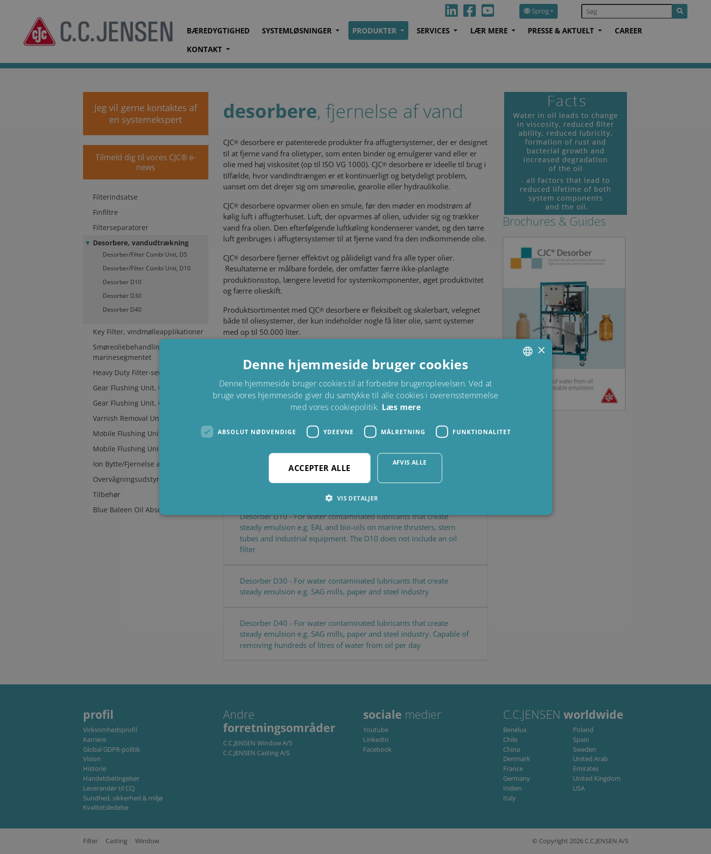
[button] (355, 498)
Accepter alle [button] (319, 468)
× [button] (541, 350)
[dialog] (355, 427)
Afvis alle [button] (410, 462)
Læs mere (401, 407)
